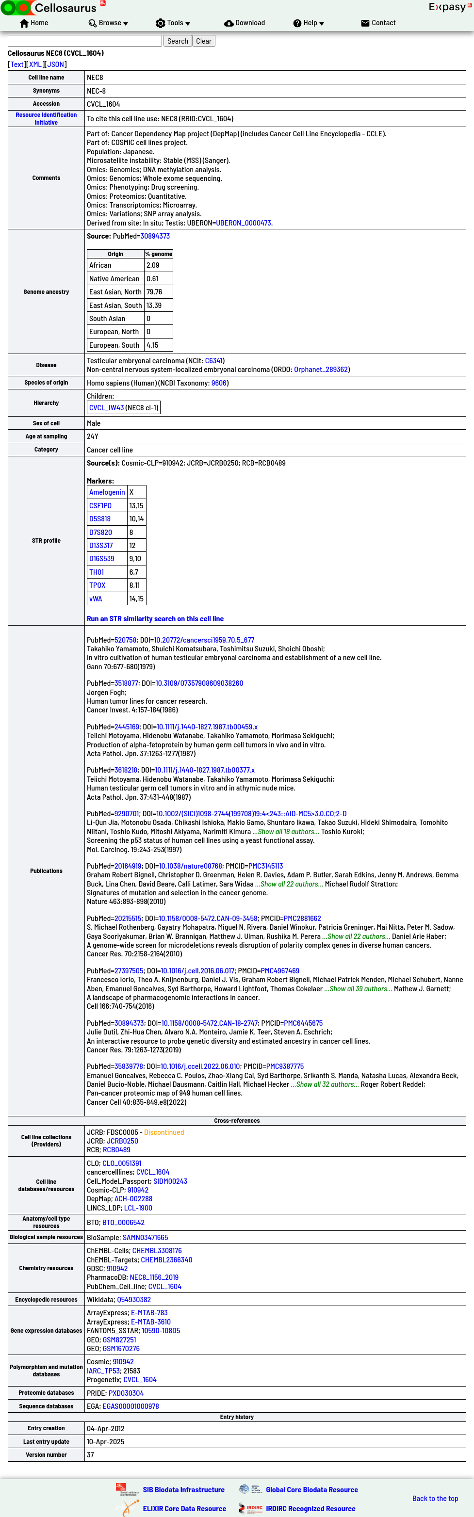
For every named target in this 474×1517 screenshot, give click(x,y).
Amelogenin (107, 491)
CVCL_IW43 (106, 407)
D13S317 (101, 544)
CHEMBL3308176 (157, 1250)
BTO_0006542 (123, 1222)
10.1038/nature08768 (190, 865)
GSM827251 (119, 1339)
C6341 (213, 360)
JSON (56, 63)
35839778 (128, 1065)
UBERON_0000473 (243, 222)
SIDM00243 (170, 1180)
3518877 (126, 682)
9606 (219, 382)
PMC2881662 (302, 917)
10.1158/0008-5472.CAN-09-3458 (208, 917)
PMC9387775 (285, 1065)
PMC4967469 (280, 970)
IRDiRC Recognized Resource (311, 1508)
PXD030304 (126, 1392)
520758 (125, 639)
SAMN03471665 (145, 1237)
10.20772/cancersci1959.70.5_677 (204, 639)
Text (17, 63)
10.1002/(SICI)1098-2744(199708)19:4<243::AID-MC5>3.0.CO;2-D (251, 813)
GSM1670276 (121, 1348)
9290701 (126, 813)
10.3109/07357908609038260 (200, 682)
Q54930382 (134, 1299)
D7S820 (100, 531)
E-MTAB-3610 (151, 1321)
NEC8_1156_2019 (154, 1276)
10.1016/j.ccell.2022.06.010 (200, 1065)
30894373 (155, 235)
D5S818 (100, 518)
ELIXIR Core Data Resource (185, 1508)
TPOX (97, 584)
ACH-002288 (133, 1198)
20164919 (128, 865)
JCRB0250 (122, 1140)
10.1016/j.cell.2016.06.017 (198, 970)
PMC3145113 (265, 865)
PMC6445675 (303, 1022)
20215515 (127, 917)
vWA (95, 598)
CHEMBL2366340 (167, 1259)
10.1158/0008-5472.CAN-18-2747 (210, 1022)
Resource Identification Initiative (46, 118)
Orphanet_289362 (320, 368)
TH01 (96, 571)
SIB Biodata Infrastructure (184, 1489)
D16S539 (101, 558)
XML (35, 63)
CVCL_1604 (153, 1171)
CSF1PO (100, 505)
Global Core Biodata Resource (312, 1489)
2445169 (126, 726)
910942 (138, 1189)
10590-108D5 (161, 1330)
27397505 (129, 970)
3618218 (125, 769)
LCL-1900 (138, 1207)
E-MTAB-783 (149, 1312)
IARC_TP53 (103, 1370)
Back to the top (435, 1498)
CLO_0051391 (121, 1162)
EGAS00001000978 (131, 1405)
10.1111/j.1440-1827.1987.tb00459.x (207, 726)
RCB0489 (117, 1149)
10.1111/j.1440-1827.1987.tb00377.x (205, 769)
